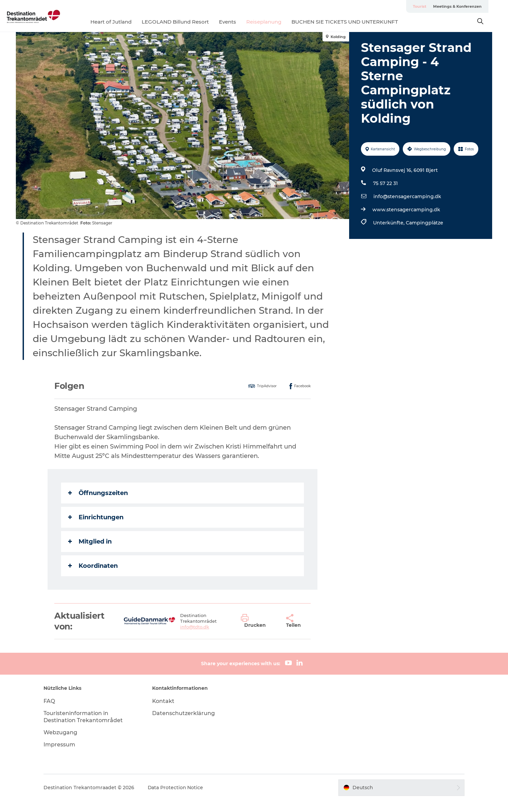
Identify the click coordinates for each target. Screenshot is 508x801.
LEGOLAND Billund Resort (185, 22)
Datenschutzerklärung (184, 713)
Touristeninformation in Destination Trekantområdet (84, 716)
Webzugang (62, 732)
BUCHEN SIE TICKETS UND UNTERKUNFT (354, 22)
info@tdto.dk (194, 626)
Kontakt (164, 701)
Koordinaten (93, 565)
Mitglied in (90, 541)
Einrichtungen (96, 517)
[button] (258, 621)
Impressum (61, 744)
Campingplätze (424, 223)
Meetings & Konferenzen (467, 6)
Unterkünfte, (389, 223)
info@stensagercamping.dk (407, 196)
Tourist (429, 6)
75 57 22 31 (385, 183)
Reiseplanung (273, 22)
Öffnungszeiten (98, 493)
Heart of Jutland (120, 22)
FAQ (50, 701)
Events (237, 22)
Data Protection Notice (177, 787)
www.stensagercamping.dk (406, 210)
